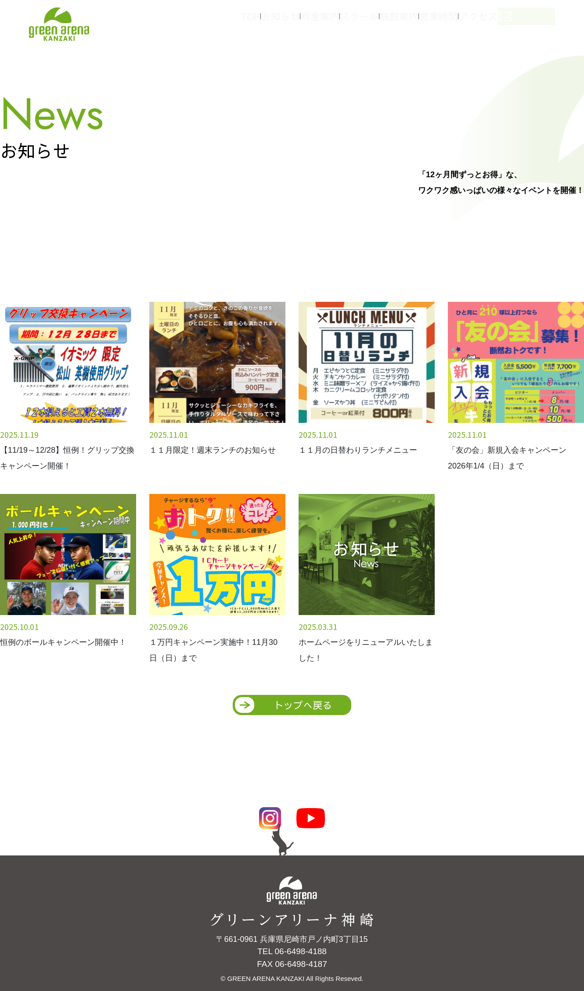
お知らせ (285, 21)
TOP (248, 21)
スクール (373, 21)
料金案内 (329, 21)
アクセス (505, 21)
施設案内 (417, 21)
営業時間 (461, 21)
